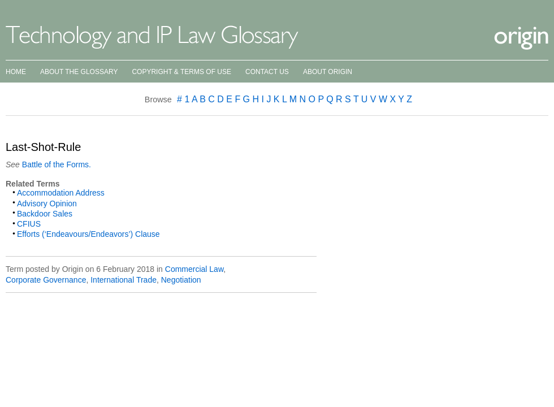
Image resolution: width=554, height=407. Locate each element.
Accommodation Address (61, 192)
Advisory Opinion (47, 203)
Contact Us (267, 72)
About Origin (327, 72)
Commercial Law (194, 269)
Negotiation (181, 279)
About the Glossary (79, 72)
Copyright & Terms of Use (181, 72)
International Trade (123, 279)
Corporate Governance (46, 279)
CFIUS (29, 223)
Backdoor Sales (44, 213)
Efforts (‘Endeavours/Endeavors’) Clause (88, 234)
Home (16, 72)
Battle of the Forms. (55, 164)
